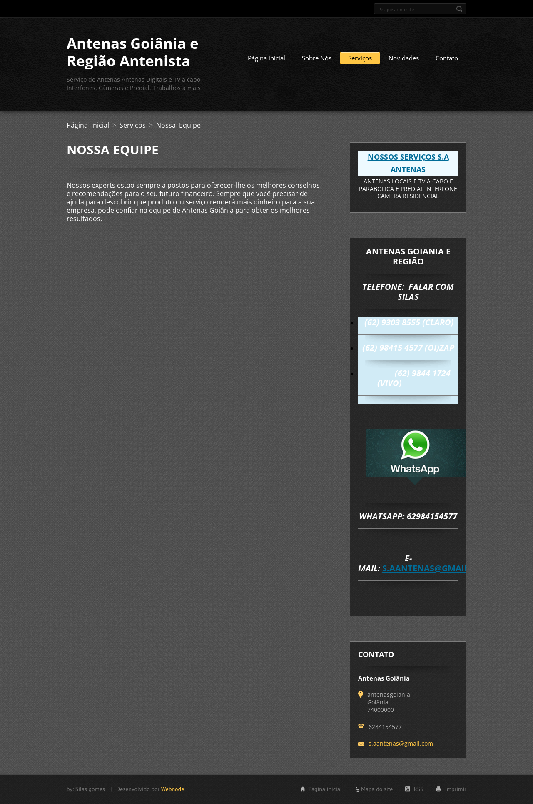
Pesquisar (459, 8)
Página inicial (266, 58)
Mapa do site (377, 789)
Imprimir (455, 789)
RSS (418, 789)
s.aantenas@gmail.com (436, 568)
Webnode (172, 789)
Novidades (404, 58)
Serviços (360, 58)
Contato (447, 58)
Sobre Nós (316, 58)
